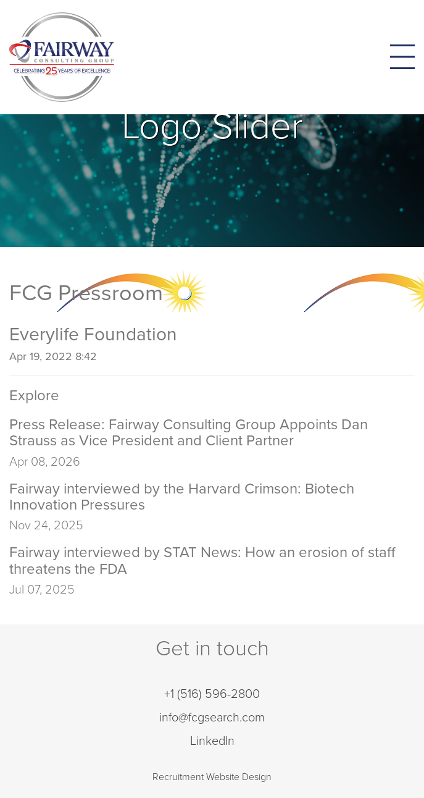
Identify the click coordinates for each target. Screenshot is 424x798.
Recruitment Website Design (212, 777)
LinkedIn (212, 741)
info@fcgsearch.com (212, 717)
